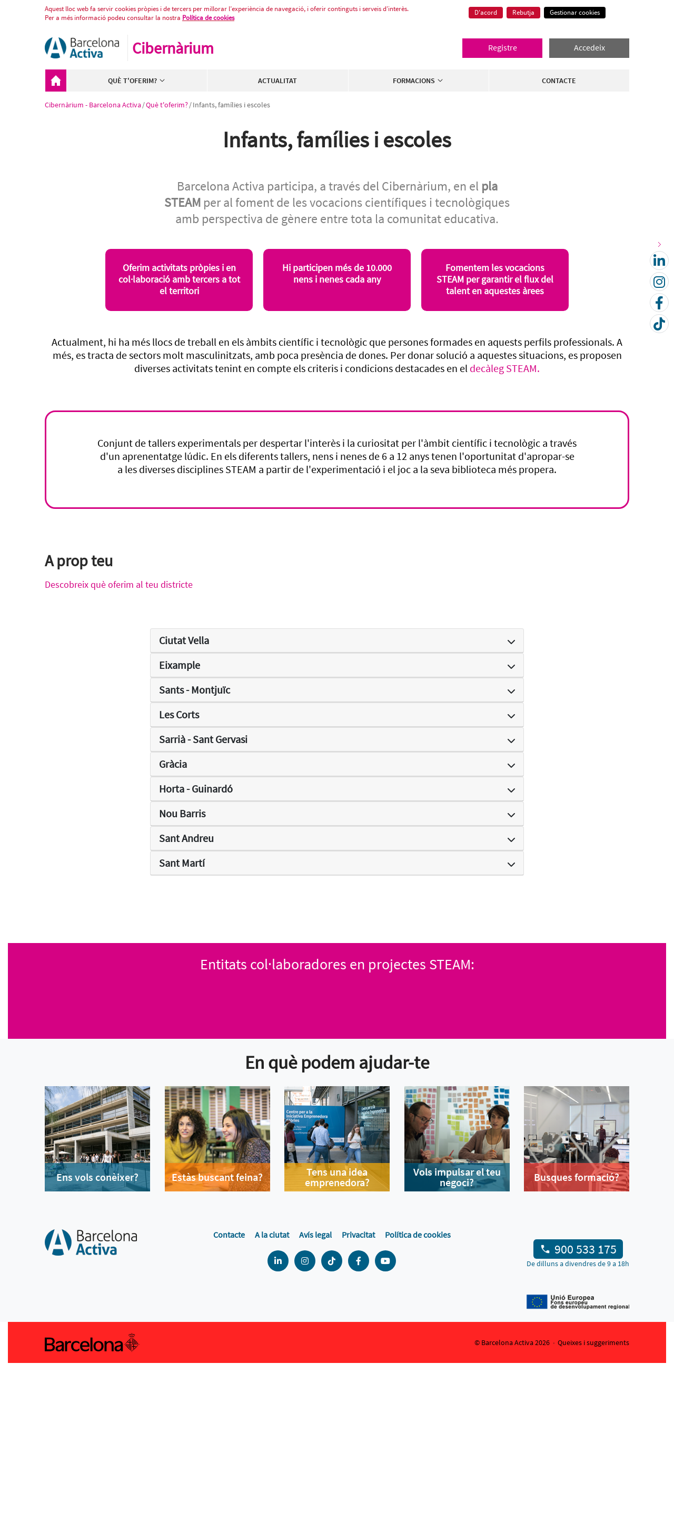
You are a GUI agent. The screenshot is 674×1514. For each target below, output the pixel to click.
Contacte (559, 80)
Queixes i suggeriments (593, 1493)
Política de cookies (208, 17)
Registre (502, 47)
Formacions (418, 80)
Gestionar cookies (575, 12)
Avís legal (315, 1385)
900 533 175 (585, 1400)
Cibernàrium (173, 48)
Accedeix (589, 47)
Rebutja (523, 12)
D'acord (485, 12)
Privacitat (358, 1385)
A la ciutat (272, 1385)
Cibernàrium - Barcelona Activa (55, 80)
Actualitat (277, 80)
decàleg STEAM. (505, 368)
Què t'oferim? (137, 80)
